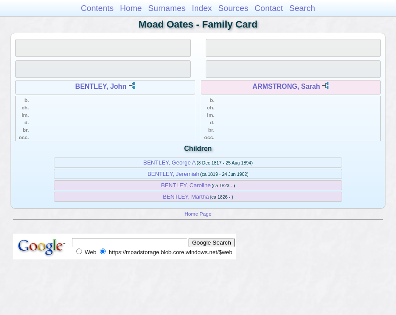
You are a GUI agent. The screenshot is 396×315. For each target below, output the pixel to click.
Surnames (167, 8)
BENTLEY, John (100, 86)
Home (131, 8)
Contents (97, 8)
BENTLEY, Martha (186, 196)
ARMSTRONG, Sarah (286, 86)
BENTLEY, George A (169, 162)
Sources (233, 8)
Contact (269, 8)
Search (302, 8)
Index (202, 8)
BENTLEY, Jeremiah (173, 174)
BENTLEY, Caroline (185, 185)
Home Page (198, 214)
